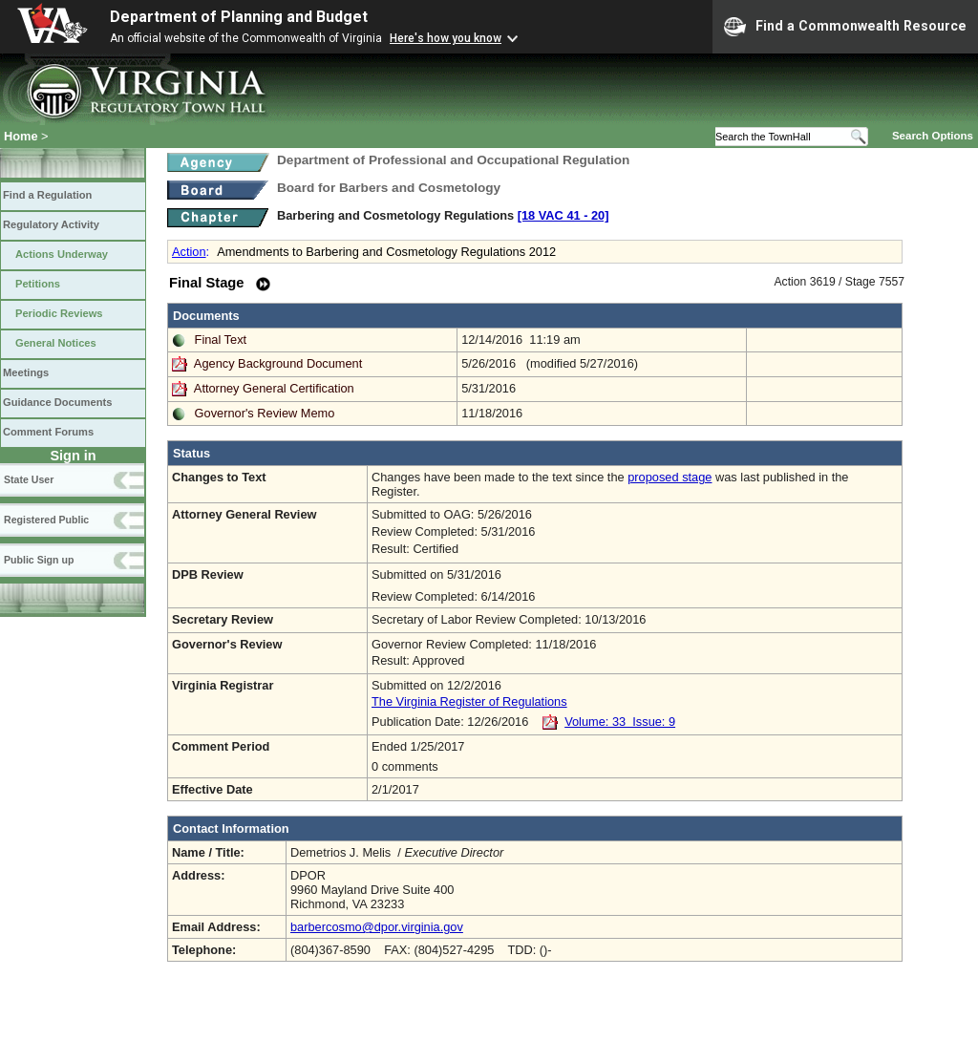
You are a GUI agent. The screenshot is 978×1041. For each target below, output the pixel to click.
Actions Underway (61, 254)
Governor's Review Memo (265, 413)
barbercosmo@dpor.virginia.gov (376, 927)
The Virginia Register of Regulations (469, 701)
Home (21, 136)
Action (189, 251)
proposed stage (669, 477)
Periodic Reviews (59, 313)
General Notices (55, 343)
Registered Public (46, 519)
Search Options (932, 135)
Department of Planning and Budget (239, 17)
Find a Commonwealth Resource (845, 26)
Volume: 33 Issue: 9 (619, 721)
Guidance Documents (57, 402)
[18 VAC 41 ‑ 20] (563, 215)
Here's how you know (445, 38)
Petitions (37, 283)
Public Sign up (39, 559)
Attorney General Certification (274, 388)
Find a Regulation (47, 195)
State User (28, 479)
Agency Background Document (278, 363)
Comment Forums (48, 431)
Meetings (26, 372)
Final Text (221, 339)
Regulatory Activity (51, 224)
